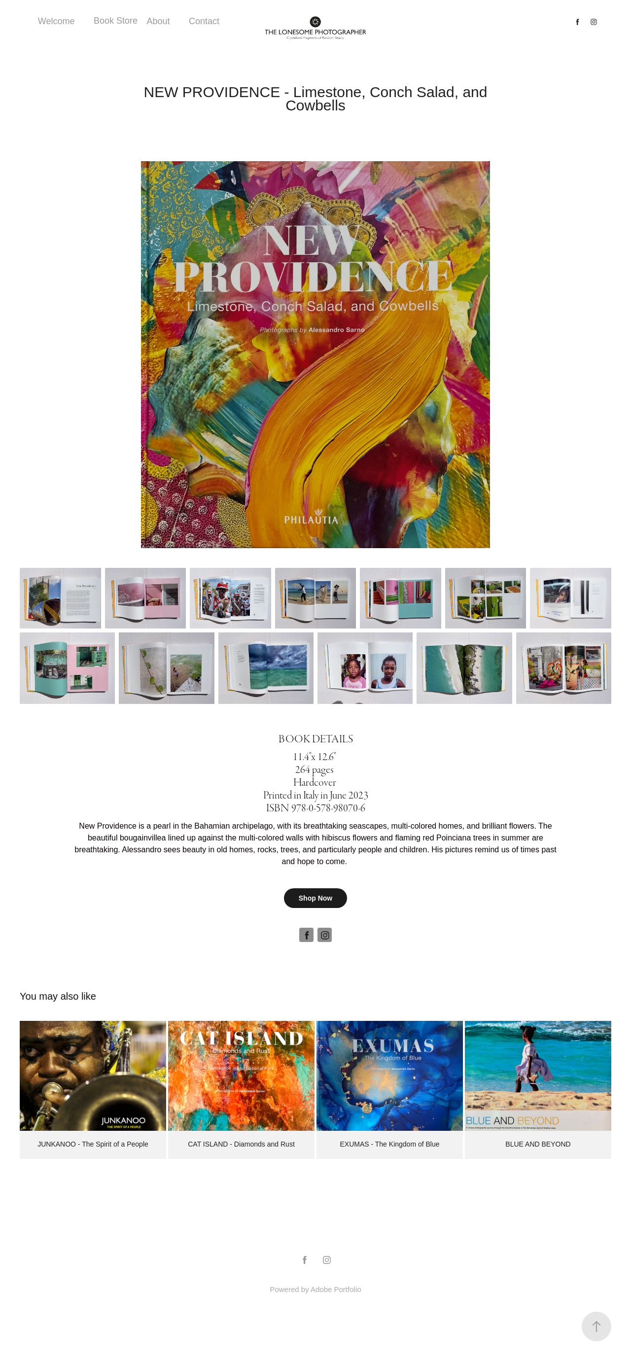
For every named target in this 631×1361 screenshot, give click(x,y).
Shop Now (315, 898)
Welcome (56, 21)
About (158, 21)
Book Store (116, 21)
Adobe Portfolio (336, 1289)
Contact (204, 21)
